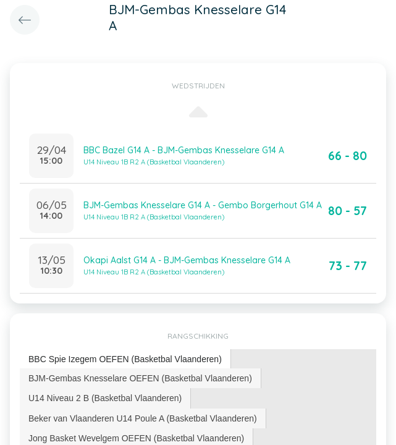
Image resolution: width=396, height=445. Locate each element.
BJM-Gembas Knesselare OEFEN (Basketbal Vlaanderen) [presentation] (140, 378)
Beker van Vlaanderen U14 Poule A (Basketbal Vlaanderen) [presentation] (142, 418)
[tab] (125, 359)
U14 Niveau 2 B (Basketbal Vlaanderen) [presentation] (105, 398)
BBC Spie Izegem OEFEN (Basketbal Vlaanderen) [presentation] (125, 359)
